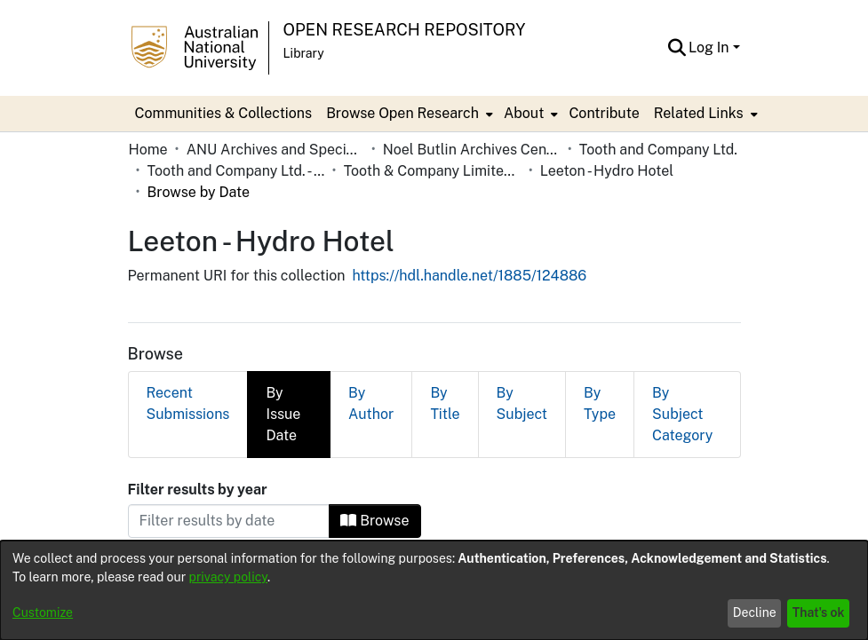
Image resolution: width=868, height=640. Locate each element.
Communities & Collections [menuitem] (224, 113)
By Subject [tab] (522, 361)
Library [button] (303, 53)
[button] (676, 48)
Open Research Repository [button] (404, 29)
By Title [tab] (444, 361)
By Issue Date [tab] (283, 371)
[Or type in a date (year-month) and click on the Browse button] (229, 478)
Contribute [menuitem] (604, 113)
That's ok (818, 612)
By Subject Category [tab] (682, 371)
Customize (42, 612)
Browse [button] (374, 478)
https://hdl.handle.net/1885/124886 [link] (469, 233)
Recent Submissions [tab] (188, 361)
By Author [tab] (371, 361)
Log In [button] (710, 47)
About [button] (524, 113)
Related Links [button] (699, 113)
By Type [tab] (600, 361)
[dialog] (434, 590)
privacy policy (228, 577)
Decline (754, 612)
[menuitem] (408, 113)
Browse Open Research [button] (402, 113)
